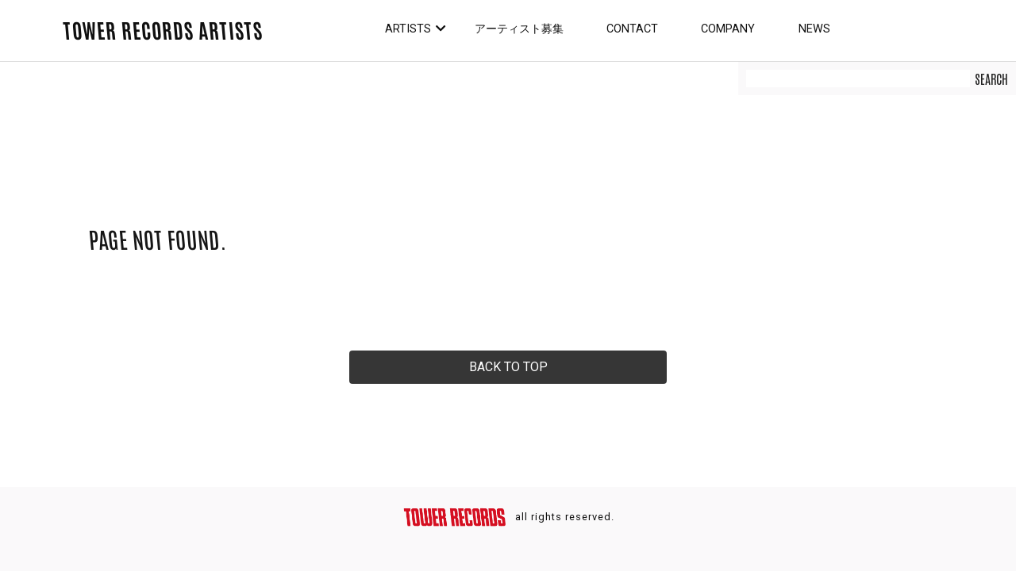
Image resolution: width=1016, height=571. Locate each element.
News (814, 29)
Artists (408, 29)
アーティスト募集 (519, 29)
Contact (632, 29)
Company (728, 29)
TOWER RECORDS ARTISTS (163, 29)
